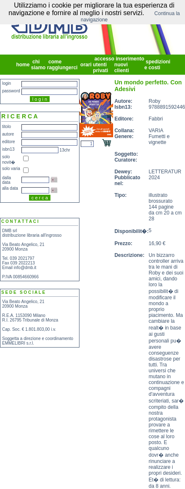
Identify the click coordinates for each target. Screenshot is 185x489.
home (23, 65)
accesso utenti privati (103, 64)
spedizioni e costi (157, 65)
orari (86, 65)
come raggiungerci (63, 65)
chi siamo (39, 65)
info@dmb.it (25, 267)
